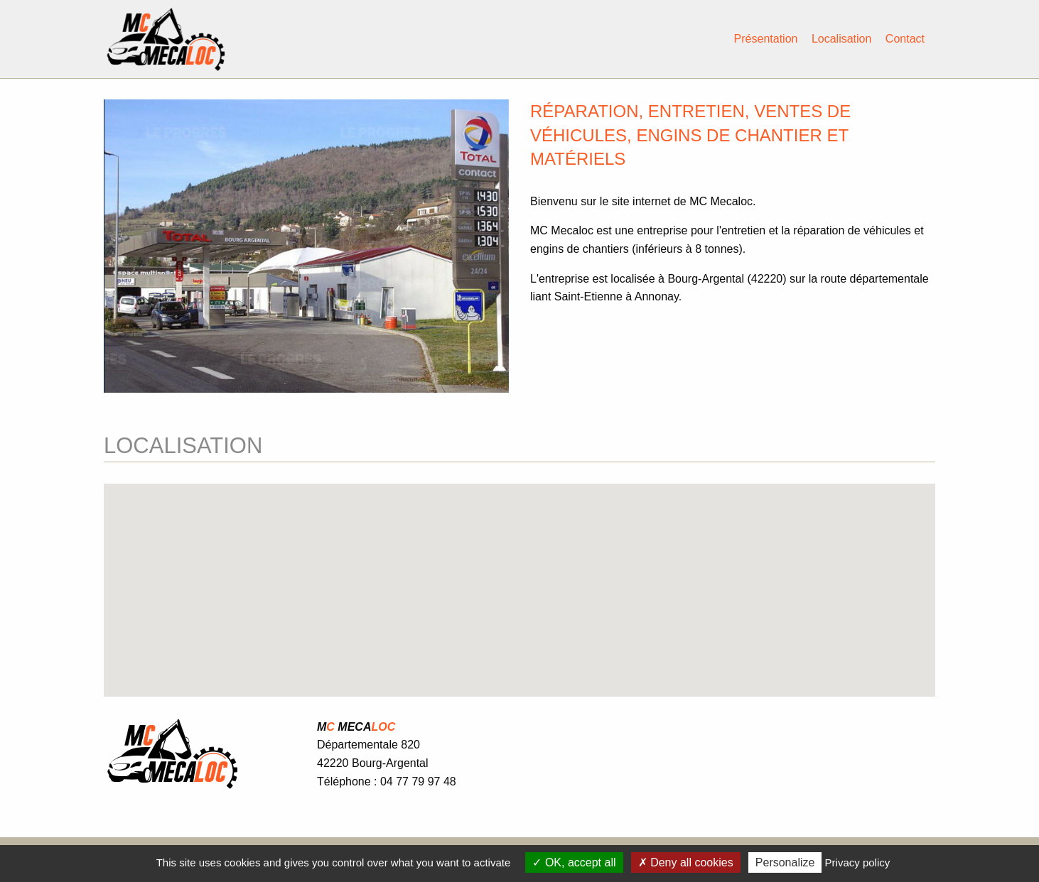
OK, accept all (573, 862)
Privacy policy (857, 862)
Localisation (842, 39)
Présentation (766, 39)
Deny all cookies (685, 862)
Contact (905, 39)
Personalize (785, 862)
